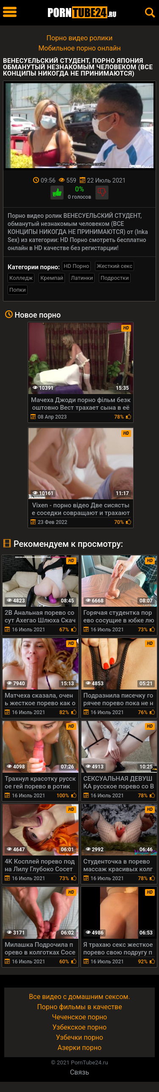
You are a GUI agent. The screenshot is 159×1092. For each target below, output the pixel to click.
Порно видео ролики (80, 38)
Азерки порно (80, 1048)
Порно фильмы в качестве (79, 1007)
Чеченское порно (79, 1017)
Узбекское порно (80, 1027)
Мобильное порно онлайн (79, 48)
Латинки (82, 278)
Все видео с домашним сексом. (79, 997)
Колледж (21, 278)
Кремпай (51, 278)
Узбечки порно (79, 1037)
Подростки (114, 278)
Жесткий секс (114, 266)
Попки (17, 290)
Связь (79, 1072)
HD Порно (76, 266)
